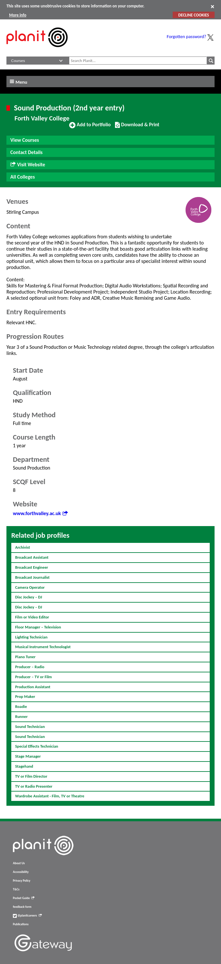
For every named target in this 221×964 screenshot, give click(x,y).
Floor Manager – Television (38, 627)
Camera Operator (30, 587)
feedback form (22, 907)
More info (17, 15)
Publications (20, 924)
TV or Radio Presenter (34, 786)
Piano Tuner (25, 656)
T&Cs (16, 889)
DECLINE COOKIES (193, 15)
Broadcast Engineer (31, 567)
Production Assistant (32, 686)
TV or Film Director (31, 776)
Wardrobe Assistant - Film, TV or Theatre (49, 795)
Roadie (21, 706)
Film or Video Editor (32, 617)
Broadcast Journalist (32, 577)
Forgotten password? (186, 36)
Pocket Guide (23, 898)
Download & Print (137, 127)
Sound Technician (30, 726)
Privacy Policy (21, 881)
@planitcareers (27, 915)
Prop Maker (25, 696)
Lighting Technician (31, 637)
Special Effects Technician (36, 746)
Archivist (22, 547)
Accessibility (21, 872)
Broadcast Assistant (31, 557)
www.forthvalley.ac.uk (40, 513)
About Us (19, 863)
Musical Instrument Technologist (43, 646)
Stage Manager (28, 756)
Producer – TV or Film (33, 676)
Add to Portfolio (89, 127)
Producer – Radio (29, 666)
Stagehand (24, 766)
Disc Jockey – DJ (28, 597)
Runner (21, 716)
